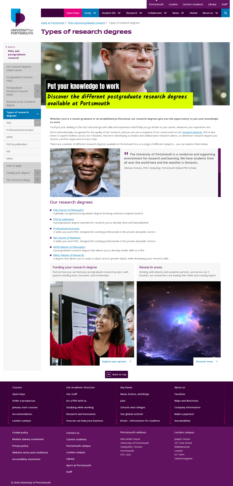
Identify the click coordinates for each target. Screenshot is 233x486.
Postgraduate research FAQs (19, 78)
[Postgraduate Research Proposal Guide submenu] (37, 91)
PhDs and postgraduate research (86, 22)
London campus (21, 420)
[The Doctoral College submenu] (37, 179)
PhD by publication (16, 144)
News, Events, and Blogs (134, 394)
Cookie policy (20, 432)
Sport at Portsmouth (78, 465)
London (173, 4)
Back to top (116, 374)
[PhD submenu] (37, 122)
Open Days (73, 12)
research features (192, 132)
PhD (8, 122)
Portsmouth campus (78, 445)
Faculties (179, 394)
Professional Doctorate (66, 228)
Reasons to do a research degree (20, 103)
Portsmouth (156, 4)
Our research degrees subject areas (18, 68)
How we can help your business (84, 420)
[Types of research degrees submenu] (37, 114)
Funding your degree (18, 172)
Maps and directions (186, 400)
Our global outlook (131, 414)
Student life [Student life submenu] (111, 13)
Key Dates (126, 387)
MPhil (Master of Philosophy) (69, 247)
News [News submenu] (178, 13)
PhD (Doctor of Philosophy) (68, 210)
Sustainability (182, 420)
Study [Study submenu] (90, 13)
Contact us (72, 432)
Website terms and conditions (30, 452)
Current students (193, 4)
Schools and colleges (132, 407)
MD (8, 151)
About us (179, 387)
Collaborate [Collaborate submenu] (157, 13)
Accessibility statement (26, 459)
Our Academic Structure (80, 387)
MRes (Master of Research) (68, 255)
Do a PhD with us (76, 400)
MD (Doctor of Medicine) (67, 237)
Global (193, 12)
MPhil (9, 137)
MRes (9, 158)
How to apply (14, 165)
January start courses (25, 407)
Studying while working (80, 407)
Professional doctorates (19, 129)
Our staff (71, 394)
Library (212, 4)
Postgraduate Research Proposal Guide (17, 91)
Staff (224, 4)
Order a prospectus (23, 400)
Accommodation (22, 414)
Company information (187, 407)
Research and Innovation (81, 414)
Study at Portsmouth (52, 22)
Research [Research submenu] (134, 13)
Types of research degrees (17, 114)
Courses (17, 387)
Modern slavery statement (28, 439)
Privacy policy (20, 445)
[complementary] (198, 461)
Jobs (122, 400)
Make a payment (184, 414)
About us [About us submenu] (210, 13)
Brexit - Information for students (140, 420)
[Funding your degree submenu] (37, 172)
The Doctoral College (18, 179)
